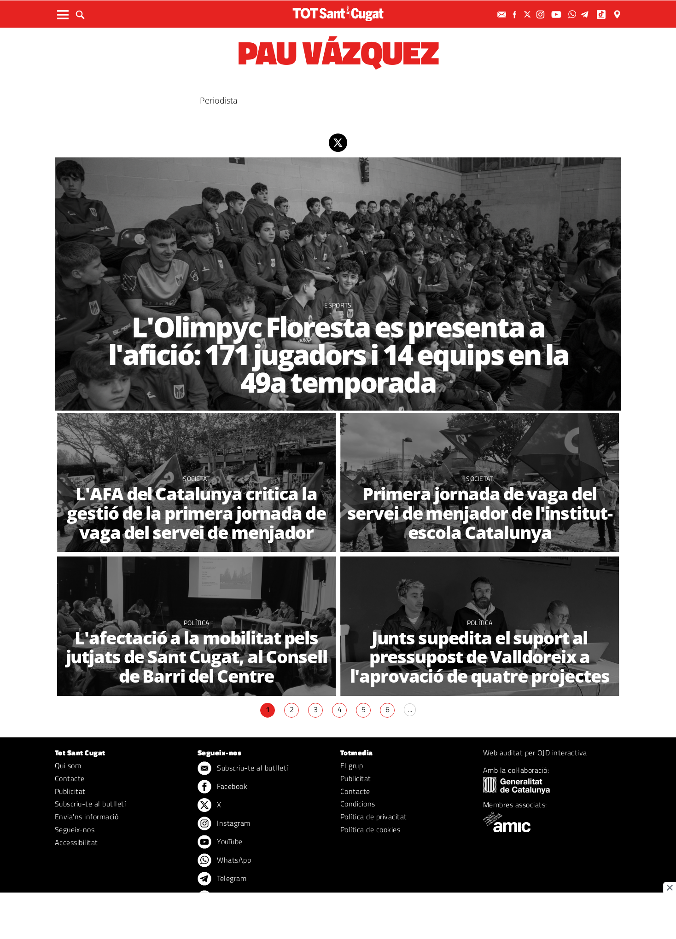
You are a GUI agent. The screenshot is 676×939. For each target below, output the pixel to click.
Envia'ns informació (86, 816)
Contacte (70, 778)
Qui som (68, 765)
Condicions (357, 803)
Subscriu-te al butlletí (90, 803)
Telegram (222, 879)
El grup (351, 765)
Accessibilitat (76, 842)
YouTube (220, 842)
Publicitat (70, 791)
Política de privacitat (373, 816)
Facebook (222, 787)
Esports (337, 305)
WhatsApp (224, 861)
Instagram (224, 824)
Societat (196, 478)
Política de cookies (370, 829)
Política (197, 622)
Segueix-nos (74, 829)
